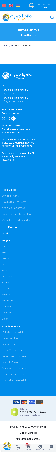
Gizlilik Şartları (28, 433)
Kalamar (6, 294)
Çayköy (6, 306)
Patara (5, 264)
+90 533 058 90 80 (15, 89)
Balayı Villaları (10, 338)
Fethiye (6, 270)
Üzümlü (6, 288)
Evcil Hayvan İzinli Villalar (16, 374)
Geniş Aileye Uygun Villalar (17, 368)
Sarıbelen (7, 300)
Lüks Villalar (8, 344)
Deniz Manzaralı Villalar (15, 350)
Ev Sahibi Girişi (10, 196)
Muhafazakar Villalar (13, 332)
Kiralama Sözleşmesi (14, 208)
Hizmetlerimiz (23, 45)
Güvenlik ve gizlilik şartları (17, 220)
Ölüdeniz (7, 276)
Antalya (6, 246)
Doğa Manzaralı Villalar (15, 380)
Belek (5, 319)
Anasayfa (7, 45)
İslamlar (6, 282)
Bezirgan (7, 313)
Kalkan (5, 258)
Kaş (4, 252)
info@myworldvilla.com (14, 101)
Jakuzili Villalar (10, 362)
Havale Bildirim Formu (14, 202)
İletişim (6, 233)
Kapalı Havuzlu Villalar (14, 356)
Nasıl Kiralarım (10, 227)
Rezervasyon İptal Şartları (16, 214)
